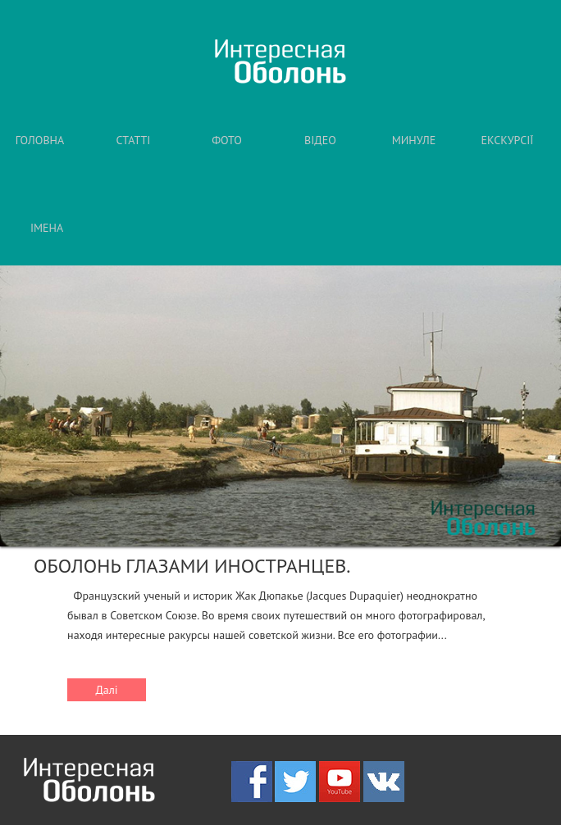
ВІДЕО (320, 140)
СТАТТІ (133, 140)
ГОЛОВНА (40, 140)
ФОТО (227, 140)
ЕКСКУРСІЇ (507, 140)
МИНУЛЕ (414, 140)
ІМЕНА (46, 227)
